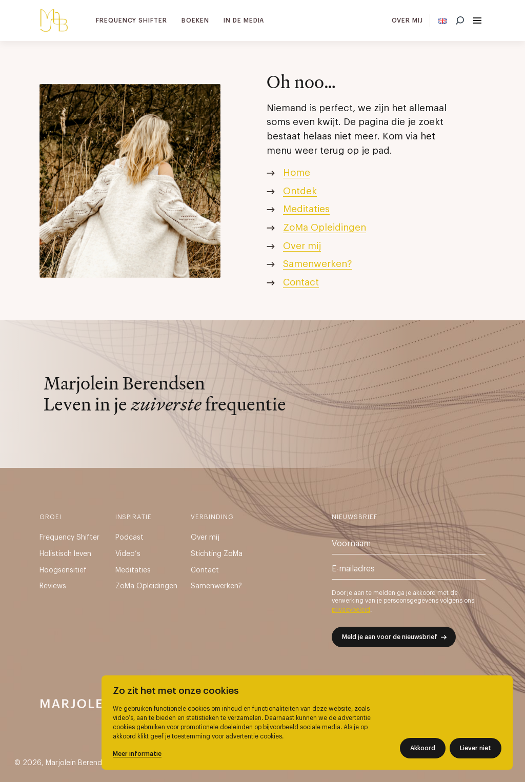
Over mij (407, 20)
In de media (244, 20)
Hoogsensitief (63, 570)
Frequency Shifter (131, 20)
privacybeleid (351, 610)
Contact (301, 282)
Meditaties (306, 209)
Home (296, 173)
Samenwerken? (317, 264)
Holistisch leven (65, 554)
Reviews (52, 586)
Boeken (195, 20)
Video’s (127, 554)
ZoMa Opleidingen (324, 228)
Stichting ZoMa (217, 554)
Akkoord (422, 748)
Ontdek (300, 191)
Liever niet (475, 748)
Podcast (129, 537)
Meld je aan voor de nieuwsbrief (389, 637)
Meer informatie (137, 754)
